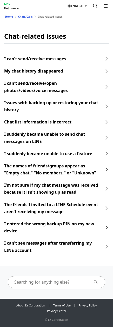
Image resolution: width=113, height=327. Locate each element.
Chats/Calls (25, 16)
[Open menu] (106, 6)
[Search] (95, 6)
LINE (7, 3)
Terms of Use (62, 305)
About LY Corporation (30, 305)
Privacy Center (56, 311)
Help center (11, 8)
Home (9, 16)
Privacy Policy (88, 305)
